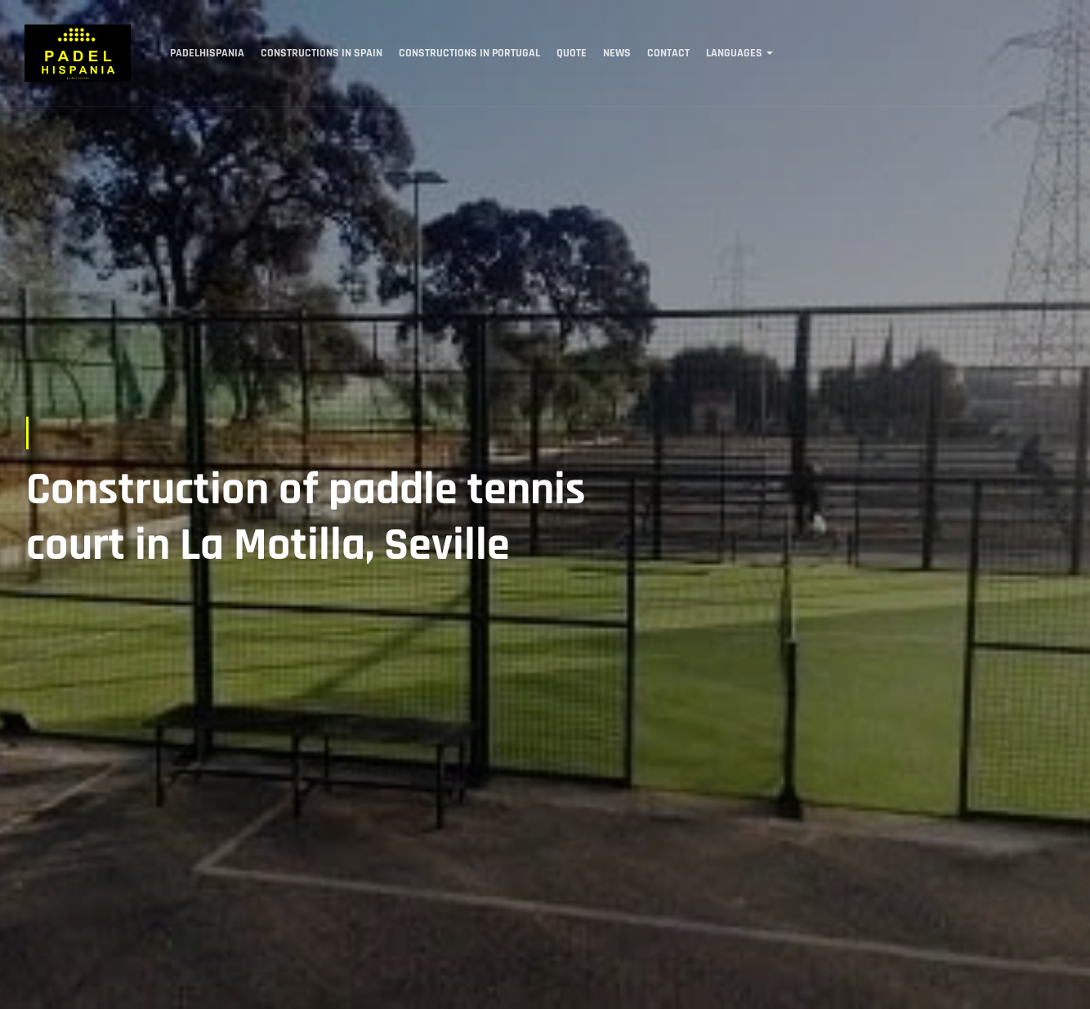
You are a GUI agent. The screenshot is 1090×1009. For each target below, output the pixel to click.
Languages (734, 53)
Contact (668, 53)
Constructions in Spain (321, 53)
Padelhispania (207, 53)
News (617, 53)
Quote (571, 53)
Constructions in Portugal (469, 53)
